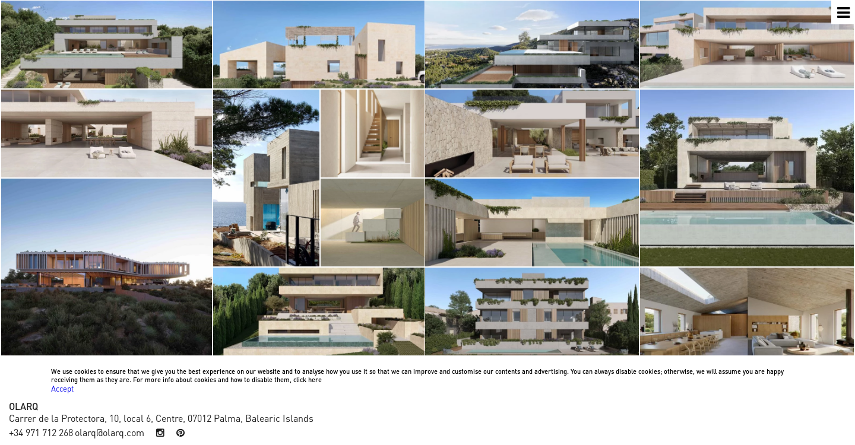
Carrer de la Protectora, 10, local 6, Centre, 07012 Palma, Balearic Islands (161, 417)
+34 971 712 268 (41, 432)
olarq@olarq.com (109, 432)
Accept (62, 388)
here (315, 379)
